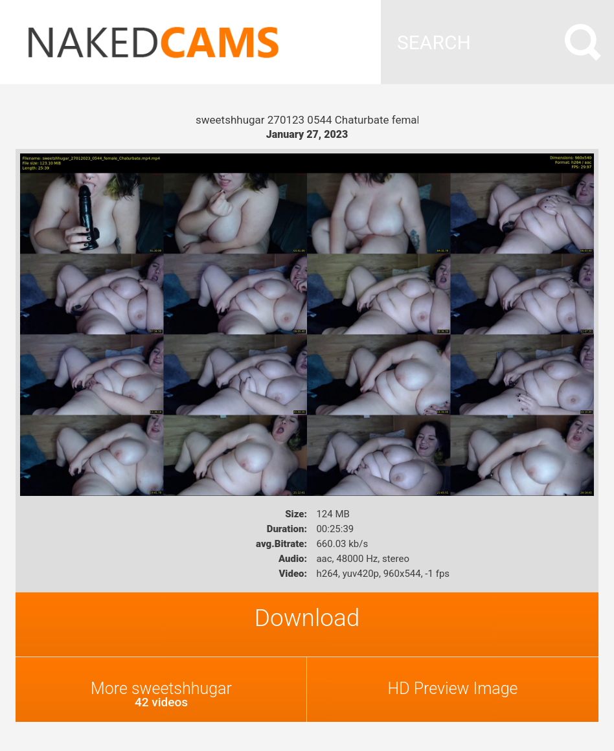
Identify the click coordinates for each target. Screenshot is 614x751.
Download (307, 618)
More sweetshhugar (161, 694)
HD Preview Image (452, 688)
